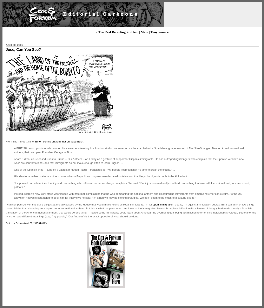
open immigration (163, 204)
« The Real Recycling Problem (117, 32)
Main (144, 32)
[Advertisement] (39, 259)
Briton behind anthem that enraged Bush (59, 141)
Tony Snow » (160, 32)
